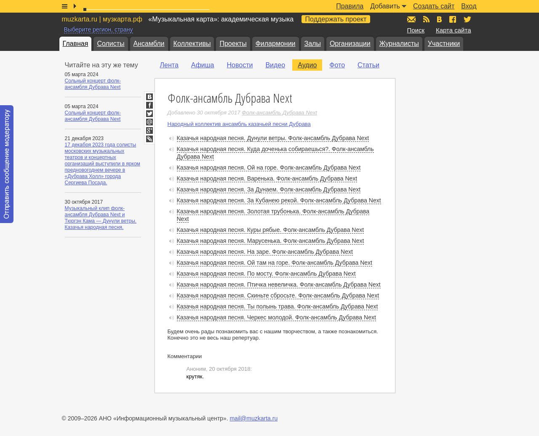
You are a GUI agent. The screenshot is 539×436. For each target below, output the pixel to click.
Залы (312, 43)
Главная (75, 43)
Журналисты (399, 43)
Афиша (202, 65)
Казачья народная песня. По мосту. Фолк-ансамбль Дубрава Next (266, 273)
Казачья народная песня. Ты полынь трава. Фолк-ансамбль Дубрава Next (277, 306)
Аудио (307, 65)
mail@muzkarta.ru (253, 418)
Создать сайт (433, 6)
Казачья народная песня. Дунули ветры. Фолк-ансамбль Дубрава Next (273, 138)
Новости (240, 65)
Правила (349, 6)
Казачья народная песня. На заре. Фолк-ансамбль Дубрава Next (265, 251)
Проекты (232, 43)
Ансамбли (149, 43)
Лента (169, 65)
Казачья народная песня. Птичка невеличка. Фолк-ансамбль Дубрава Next (279, 284)
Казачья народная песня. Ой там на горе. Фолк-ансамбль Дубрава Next (275, 262)
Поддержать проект (336, 19)
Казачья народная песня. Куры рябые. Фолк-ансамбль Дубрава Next (270, 229)
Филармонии (276, 43)
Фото (337, 65)
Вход (468, 6)
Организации (350, 43)
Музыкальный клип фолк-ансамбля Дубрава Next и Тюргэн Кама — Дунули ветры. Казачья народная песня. (101, 217)
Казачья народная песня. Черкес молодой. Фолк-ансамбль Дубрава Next (276, 317)
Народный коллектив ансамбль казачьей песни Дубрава (239, 124)
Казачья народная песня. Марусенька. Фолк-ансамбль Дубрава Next (270, 240)
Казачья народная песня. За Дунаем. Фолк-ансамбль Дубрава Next (269, 189)
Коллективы (192, 43)
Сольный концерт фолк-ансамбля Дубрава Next (93, 84)
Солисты (110, 43)
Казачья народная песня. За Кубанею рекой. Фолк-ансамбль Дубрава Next (279, 200)
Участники (444, 43)
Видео (275, 65)
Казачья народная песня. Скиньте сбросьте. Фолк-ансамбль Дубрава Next (278, 295)
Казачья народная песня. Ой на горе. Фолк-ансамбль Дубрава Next (269, 167)
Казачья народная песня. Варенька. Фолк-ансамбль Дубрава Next (267, 178)
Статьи (368, 65)
